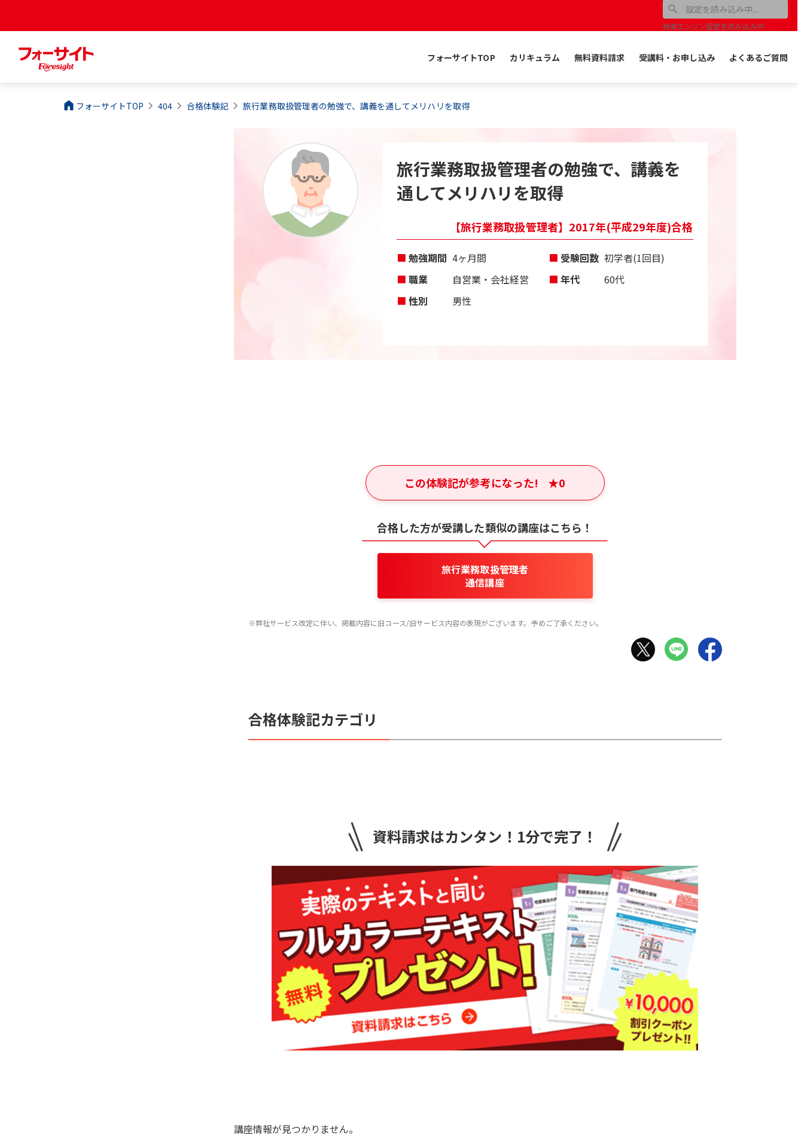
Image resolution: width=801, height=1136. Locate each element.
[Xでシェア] (643, 649)
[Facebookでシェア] (710, 649)
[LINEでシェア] (677, 649)
